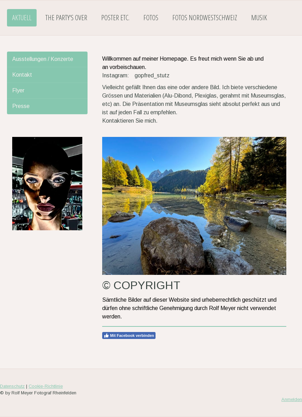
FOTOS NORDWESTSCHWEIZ (204, 17)
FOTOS (150, 17)
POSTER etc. (115, 17)
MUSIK (259, 17)
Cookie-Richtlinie (46, 386)
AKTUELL (21, 17)
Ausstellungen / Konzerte (42, 59)
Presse (21, 106)
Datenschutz (12, 386)
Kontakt (22, 75)
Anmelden (291, 399)
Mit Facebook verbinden (129, 335)
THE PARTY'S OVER (66, 17)
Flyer (18, 90)
